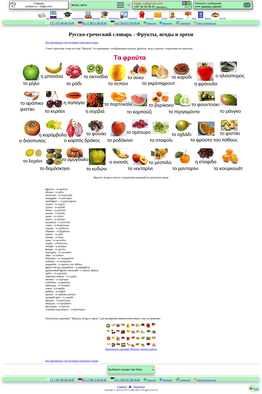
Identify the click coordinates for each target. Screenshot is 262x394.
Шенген (204, 18)
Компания (92, 18)
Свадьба (218, 18)
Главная (121, 386)
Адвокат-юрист (73, 18)
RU (92, 23)
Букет (190, 18)
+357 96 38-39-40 (151, 5)
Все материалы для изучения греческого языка (71, 42)
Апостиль (146, 18)
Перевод (56, 18)
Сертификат (128, 18)
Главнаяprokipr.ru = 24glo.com (39, 5)
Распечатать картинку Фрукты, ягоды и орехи (131, 348)
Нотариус (175, 18)
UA (125, 23)
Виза (43, 18)
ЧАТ (254, 389)
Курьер (160, 18)
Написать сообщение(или (208, 5)
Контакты (139, 386)
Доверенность (109, 18)
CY (60, 23)
